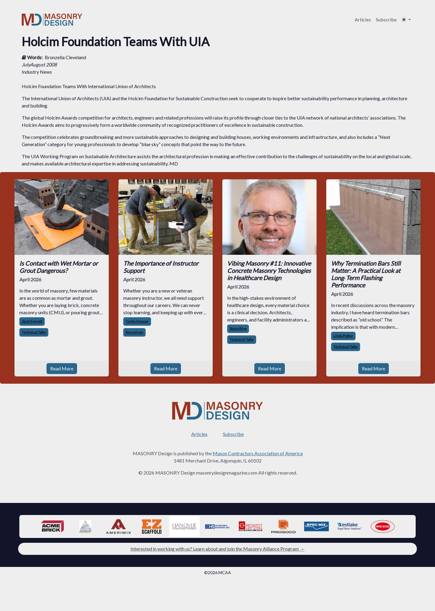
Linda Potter (343, 336)
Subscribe (386, 19)
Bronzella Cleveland (65, 57)
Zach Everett (32, 321)
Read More (61, 368)
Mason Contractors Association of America (258, 453)
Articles (363, 19)
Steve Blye (238, 328)
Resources (134, 332)
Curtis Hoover (137, 321)
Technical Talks (34, 332)
